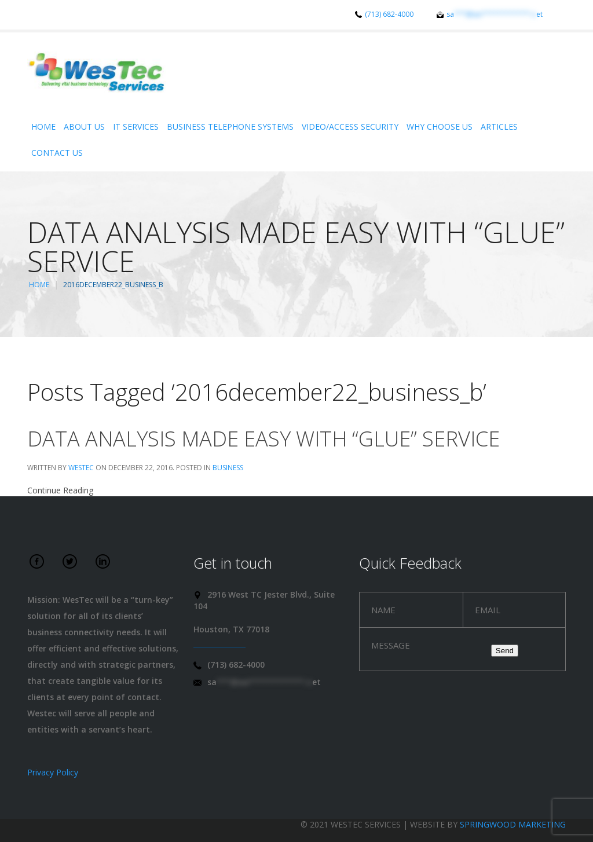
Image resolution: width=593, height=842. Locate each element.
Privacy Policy (52, 772)
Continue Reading (60, 490)
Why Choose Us (440, 126)
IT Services (136, 126)
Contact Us (57, 152)
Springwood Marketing (513, 824)
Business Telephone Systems (230, 126)
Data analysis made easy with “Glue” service (263, 438)
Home (43, 126)
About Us (84, 126)
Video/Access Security (350, 126)
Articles (499, 126)
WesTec (81, 468)
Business (228, 468)
